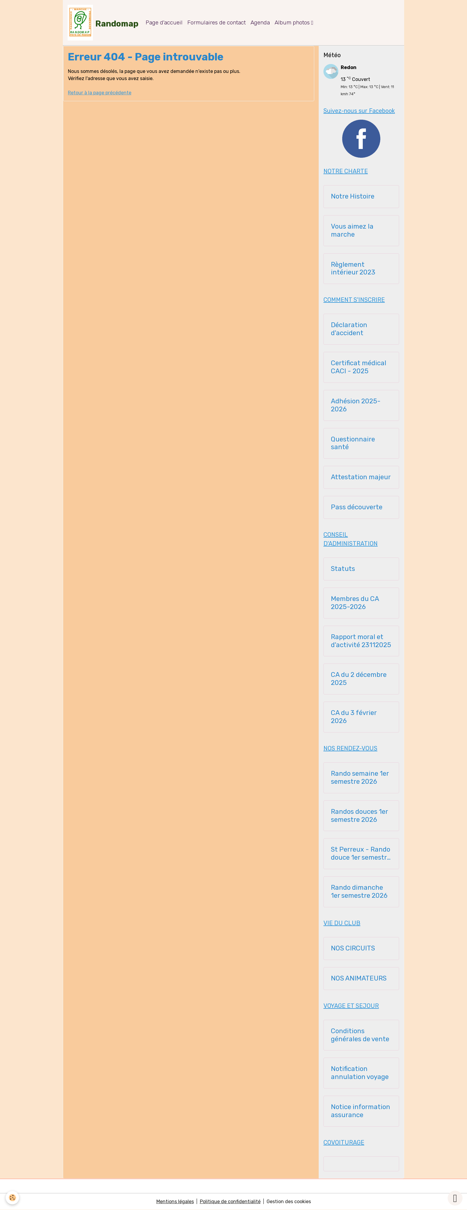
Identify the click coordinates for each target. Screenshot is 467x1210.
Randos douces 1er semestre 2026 (359, 816)
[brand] (103, 22)
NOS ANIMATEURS (359, 978)
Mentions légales (175, 1201)
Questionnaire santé (353, 443)
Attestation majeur (361, 477)
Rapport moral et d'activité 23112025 (361, 641)
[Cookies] (12, 1197)
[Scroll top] (455, 1198)
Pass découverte (356, 507)
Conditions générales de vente (360, 1035)
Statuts (343, 569)
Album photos (293, 22)
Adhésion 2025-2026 (356, 405)
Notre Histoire (352, 196)
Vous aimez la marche (352, 230)
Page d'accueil (164, 22)
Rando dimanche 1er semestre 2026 (359, 892)
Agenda (260, 22)
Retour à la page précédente (99, 93)
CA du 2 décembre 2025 (359, 679)
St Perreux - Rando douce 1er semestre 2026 (360, 854)
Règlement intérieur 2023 (353, 269)
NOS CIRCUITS (353, 948)
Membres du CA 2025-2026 (355, 603)
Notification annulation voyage (360, 1073)
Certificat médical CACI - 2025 (358, 367)
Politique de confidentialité (230, 1201)
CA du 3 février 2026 (353, 717)
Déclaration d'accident (349, 329)
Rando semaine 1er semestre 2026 (360, 778)
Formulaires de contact (216, 22)
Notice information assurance (360, 1111)
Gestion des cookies (289, 1201)
